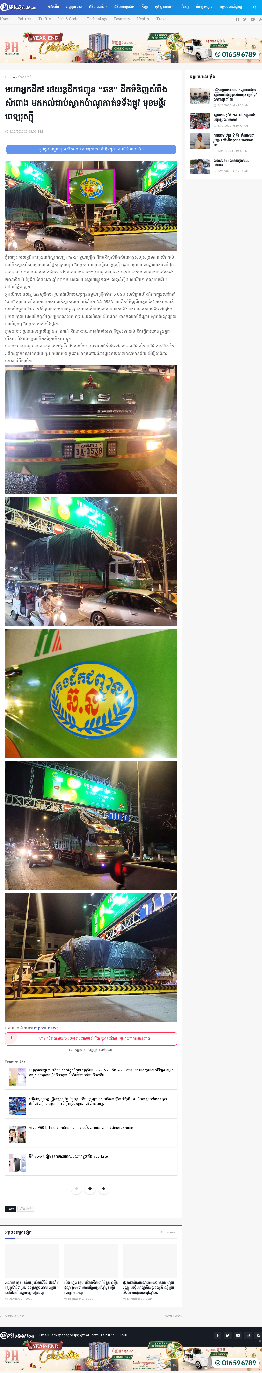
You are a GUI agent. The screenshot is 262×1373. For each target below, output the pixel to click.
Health (137, 19)
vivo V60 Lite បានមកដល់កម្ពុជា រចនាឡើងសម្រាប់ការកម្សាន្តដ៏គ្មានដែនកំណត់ (81, 1127)
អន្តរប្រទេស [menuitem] (74, 7)
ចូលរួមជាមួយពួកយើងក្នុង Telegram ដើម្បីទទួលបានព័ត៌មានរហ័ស (91, 149)
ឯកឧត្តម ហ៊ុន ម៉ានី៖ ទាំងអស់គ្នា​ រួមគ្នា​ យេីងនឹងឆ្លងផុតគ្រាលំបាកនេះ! (233, 140)
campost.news (44, 1028)
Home (5, 19)
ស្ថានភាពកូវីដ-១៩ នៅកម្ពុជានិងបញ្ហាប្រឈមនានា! (234, 117)
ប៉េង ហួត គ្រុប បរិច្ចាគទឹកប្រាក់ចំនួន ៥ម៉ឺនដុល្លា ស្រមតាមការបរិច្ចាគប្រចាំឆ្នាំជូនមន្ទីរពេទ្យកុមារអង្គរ (91, 1287)
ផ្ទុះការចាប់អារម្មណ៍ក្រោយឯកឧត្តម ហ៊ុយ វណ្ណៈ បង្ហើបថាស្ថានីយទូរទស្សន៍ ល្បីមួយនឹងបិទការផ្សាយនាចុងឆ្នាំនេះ (148, 1287)
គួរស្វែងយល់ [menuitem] (163, 7)
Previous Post (13, 1315)
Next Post (172, 1315)
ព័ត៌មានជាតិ (25, 77)
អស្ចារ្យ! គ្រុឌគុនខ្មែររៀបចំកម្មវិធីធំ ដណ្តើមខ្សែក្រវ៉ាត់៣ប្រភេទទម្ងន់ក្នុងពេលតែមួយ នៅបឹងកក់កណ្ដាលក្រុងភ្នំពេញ (31, 1287)
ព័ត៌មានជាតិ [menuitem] (96, 7)
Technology (93, 19)
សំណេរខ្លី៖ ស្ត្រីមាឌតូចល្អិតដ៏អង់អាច (231, 163)
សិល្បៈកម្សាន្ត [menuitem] (204, 7)
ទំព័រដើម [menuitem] (53, 7)
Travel (154, 19)
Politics (23, 19)
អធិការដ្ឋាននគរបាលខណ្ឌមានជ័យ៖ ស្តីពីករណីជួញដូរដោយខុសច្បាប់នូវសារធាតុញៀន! (235, 95)
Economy (117, 19)
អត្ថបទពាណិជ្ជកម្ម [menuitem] (231, 7)
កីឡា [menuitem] (144, 7)
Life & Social (65, 19)
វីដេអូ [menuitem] (185, 7)
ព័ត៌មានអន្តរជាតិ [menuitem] (124, 7)
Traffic (42, 19)
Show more (169, 1233)
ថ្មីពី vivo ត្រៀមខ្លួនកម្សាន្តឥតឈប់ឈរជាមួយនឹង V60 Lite (68, 1156)
